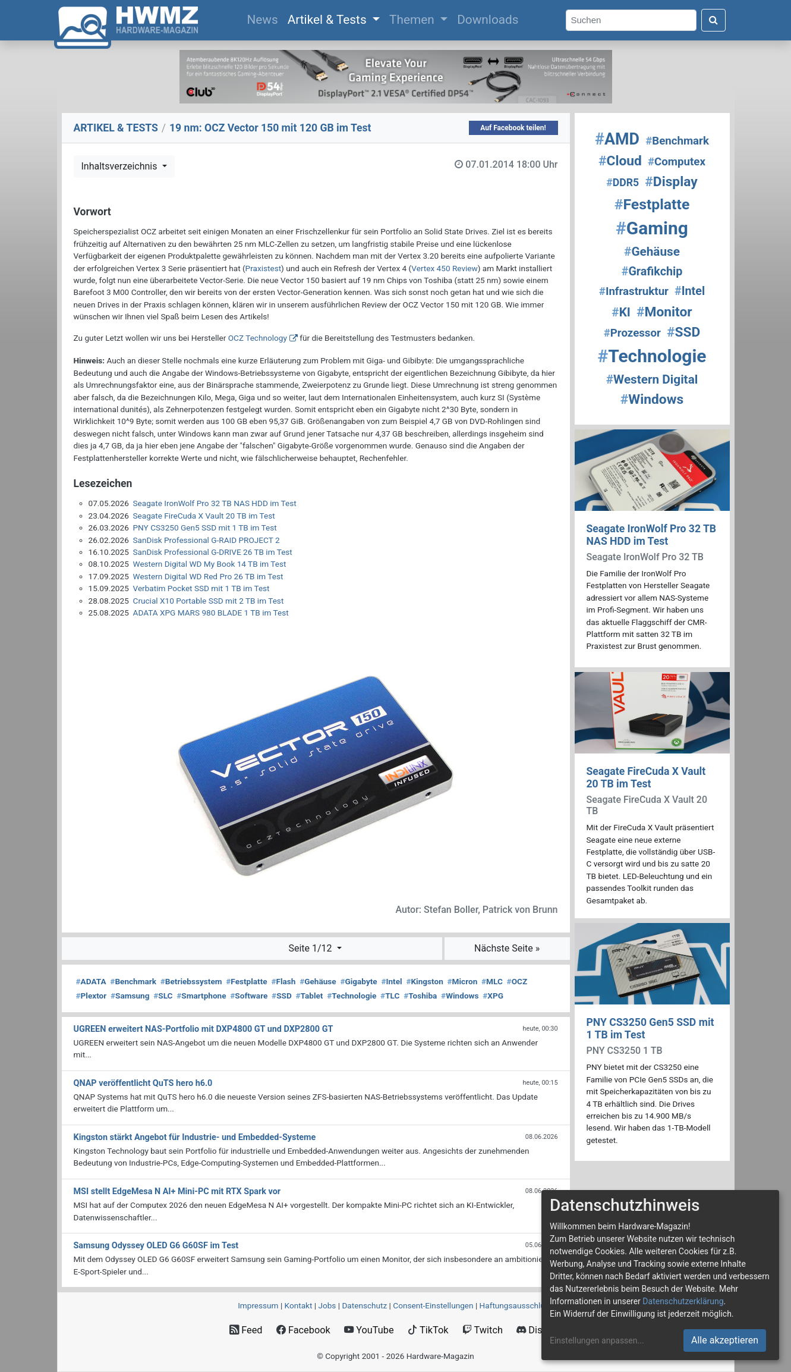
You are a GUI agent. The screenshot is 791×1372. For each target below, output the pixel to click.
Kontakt (299, 1305)
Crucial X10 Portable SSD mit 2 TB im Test (208, 600)
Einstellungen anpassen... (597, 1340)
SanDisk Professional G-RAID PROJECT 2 (206, 540)
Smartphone (201, 995)
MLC (492, 981)
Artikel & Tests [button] (329, 19)
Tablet (309, 995)
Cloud (620, 161)
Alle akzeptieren (724, 1340)
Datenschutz (364, 1305)
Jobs (327, 1305)
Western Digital (652, 379)
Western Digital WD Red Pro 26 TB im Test (208, 576)
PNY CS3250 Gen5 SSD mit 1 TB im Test (205, 527)
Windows (459, 995)
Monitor (664, 312)
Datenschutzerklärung (682, 1301)
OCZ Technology (257, 338)
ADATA (91, 981)
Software (248, 995)
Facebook (303, 1330)
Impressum (258, 1305)
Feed (245, 1330)
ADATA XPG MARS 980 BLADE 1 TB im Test (211, 612)
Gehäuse (318, 981)
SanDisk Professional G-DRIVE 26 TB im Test (212, 552)
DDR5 (622, 183)
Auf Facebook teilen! (513, 128)
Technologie (351, 995)
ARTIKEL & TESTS (116, 128)
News (264, 18)
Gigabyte (358, 981)
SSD (282, 995)
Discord (539, 1330)
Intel (391, 981)
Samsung (130, 995)
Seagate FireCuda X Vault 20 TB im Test (204, 515)
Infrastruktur (634, 291)
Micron (463, 981)
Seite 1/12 (311, 948)
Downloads (487, 19)
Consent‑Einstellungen (433, 1305)
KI (621, 312)
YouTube (368, 1330)
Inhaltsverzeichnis (120, 166)
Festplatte (246, 981)
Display (671, 182)
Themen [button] (413, 19)
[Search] (631, 21)
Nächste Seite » (507, 948)
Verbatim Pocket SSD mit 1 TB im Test (201, 588)
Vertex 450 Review (444, 268)
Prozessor (632, 333)
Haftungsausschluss (516, 1305)
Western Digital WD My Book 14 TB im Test (209, 564)
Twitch (482, 1330)
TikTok (428, 1330)
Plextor (91, 995)
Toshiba (420, 995)
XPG (493, 995)
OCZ (517, 981)
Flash (283, 981)
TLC (389, 995)
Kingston (424, 981)
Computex (676, 161)
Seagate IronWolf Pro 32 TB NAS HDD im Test (215, 503)
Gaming (652, 228)
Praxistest (263, 268)
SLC (162, 995)
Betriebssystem (191, 981)
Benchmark (133, 981)
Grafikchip (652, 271)
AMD (617, 139)
